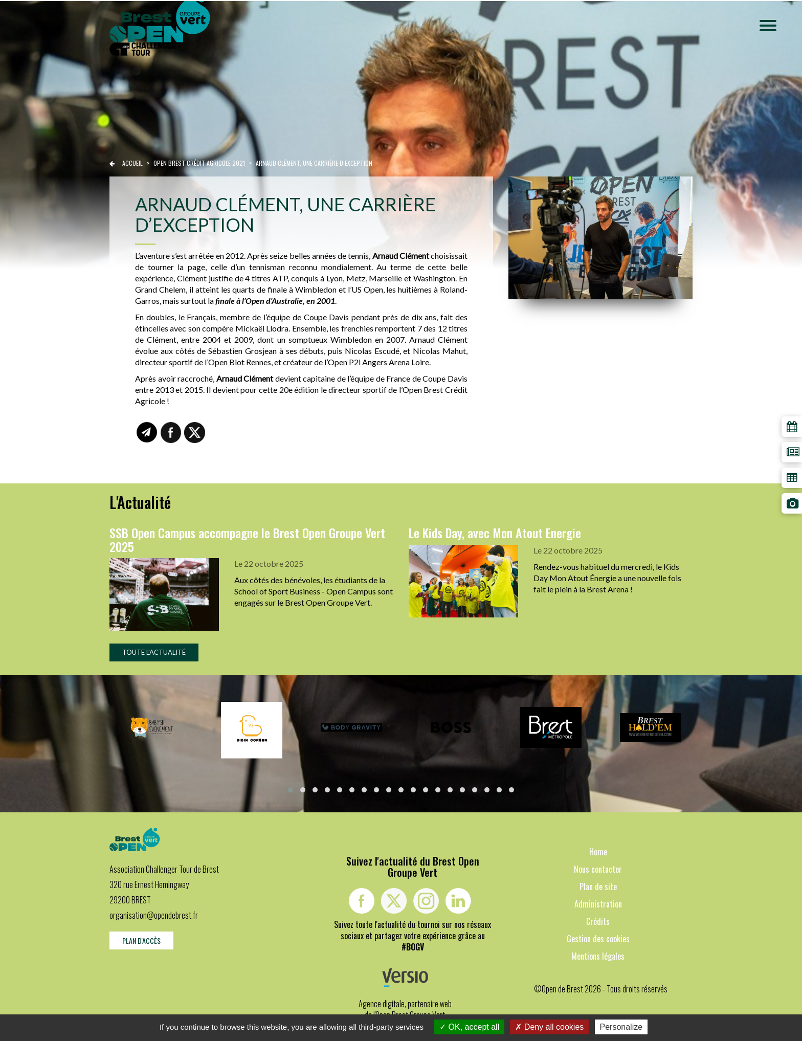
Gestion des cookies (598, 939)
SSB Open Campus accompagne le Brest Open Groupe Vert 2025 (247, 539)
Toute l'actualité (154, 652)
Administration (598, 904)
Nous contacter (598, 869)
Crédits (598, 921)
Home (598, 852)
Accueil (132, 163)
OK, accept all (469, 1027)
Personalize (621, 1027)
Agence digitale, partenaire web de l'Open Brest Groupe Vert (405, 1009)
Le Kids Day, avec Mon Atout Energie (495, 532)
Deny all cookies (549, 1027)
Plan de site (598, 886)
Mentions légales (598, 956)
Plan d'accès (141, 940)
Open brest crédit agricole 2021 (200, 163)
